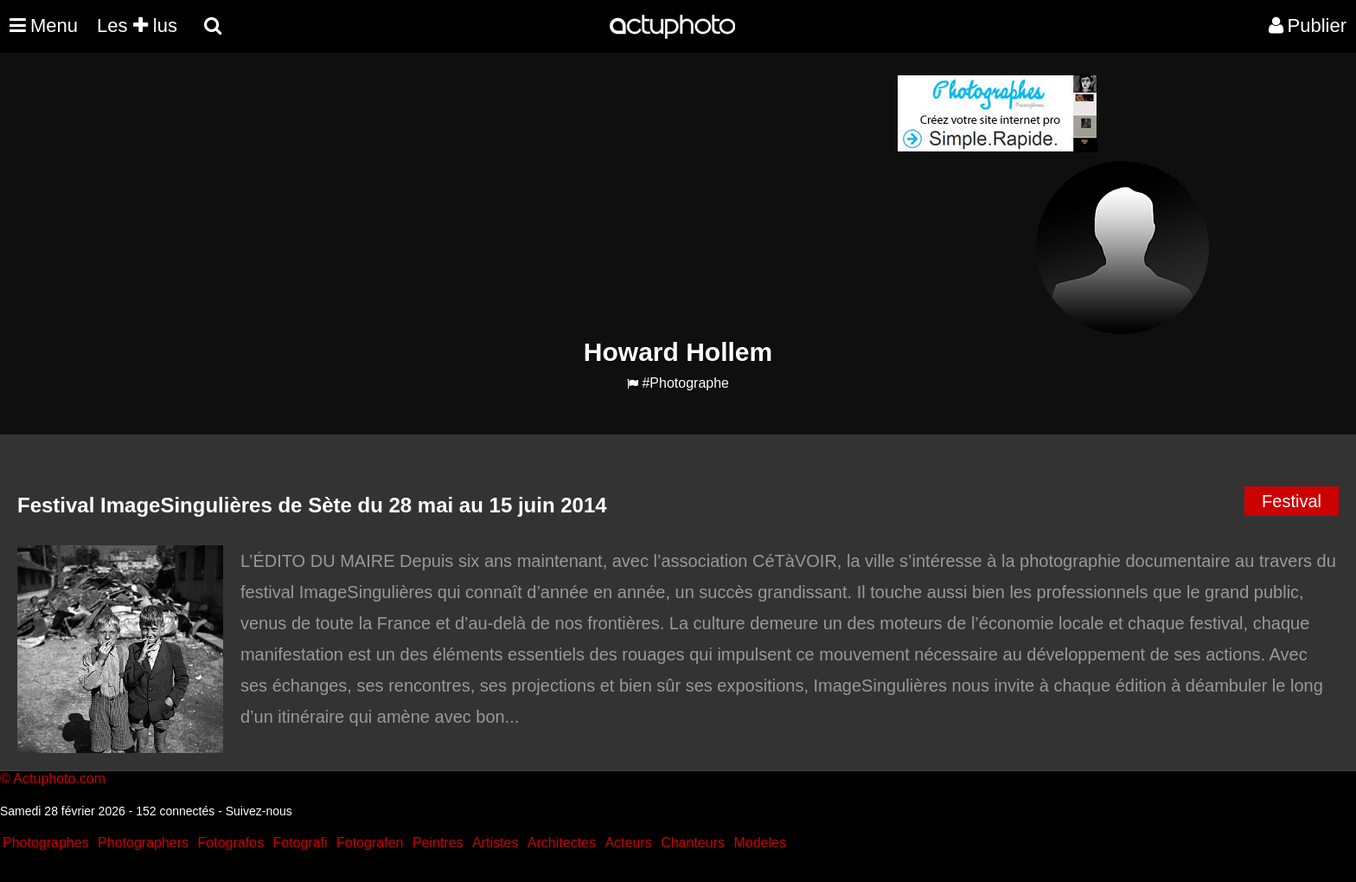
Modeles (759, 842)
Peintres (438, 842)
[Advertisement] (573, 195)
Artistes (495, 842)
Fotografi (299, 842)
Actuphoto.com (59, 778)
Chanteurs (693, 842)
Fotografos (231, 842)
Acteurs (627, 842)
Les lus (137, 25)
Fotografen (369, 842)
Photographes (46, 842)
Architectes (562, 842)
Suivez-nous (259, 811)
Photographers (143, 842)
